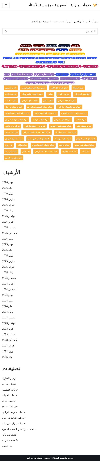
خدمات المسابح (10, 406)
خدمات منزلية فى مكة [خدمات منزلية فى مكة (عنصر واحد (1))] (13, 107)
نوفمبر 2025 (8, 216)
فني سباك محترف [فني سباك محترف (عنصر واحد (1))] (69, 151)
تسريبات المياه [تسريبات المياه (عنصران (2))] (63, 94)
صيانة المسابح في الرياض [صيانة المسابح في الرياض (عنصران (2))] (84, 145)
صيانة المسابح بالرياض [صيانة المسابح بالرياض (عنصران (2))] (14, 139)
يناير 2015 (7, 357)
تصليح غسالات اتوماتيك (62, 83)
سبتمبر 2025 (8, 227)
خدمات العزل (9, 401)
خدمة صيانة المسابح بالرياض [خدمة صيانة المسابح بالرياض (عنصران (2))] (45, 113)
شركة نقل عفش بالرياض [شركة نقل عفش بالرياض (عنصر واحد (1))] (85, 139)
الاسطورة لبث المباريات (42, 49)
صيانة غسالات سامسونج (16, 78)
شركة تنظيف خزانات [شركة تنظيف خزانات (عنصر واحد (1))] (41, 120)
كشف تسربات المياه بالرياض (30, 54)
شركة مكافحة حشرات (37, 83)
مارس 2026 (8, 199)
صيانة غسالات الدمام (22, 74)
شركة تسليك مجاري (46, 62)
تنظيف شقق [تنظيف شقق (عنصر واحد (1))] (48, 101)
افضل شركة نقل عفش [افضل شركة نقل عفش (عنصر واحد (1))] (59, 88)
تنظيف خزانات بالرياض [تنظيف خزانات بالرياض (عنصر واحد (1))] (66, 101)
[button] (6, 31)
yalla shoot (75, 49)
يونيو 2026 (7, 182)
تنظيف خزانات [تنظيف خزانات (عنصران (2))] (10, 94)
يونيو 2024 (7, 300)
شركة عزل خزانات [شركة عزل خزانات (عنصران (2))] (12, 126)
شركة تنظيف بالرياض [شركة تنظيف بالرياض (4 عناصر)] (62, 120)
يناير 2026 (7, 210)
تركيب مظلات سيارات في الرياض (64, 66)
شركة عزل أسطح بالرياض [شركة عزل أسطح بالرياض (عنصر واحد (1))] (35, 126)
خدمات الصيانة (9, 395)
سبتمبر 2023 (8, 334)
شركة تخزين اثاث (75, 54)
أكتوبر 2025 (8, 221)
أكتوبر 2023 (8, 329)
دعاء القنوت (62, 74)
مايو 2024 (7, 306)
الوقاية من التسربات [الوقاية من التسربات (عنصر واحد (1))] (82, 94)
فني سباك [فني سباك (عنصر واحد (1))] (85, 151)
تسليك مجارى (9, 384)
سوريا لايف (62, 49)
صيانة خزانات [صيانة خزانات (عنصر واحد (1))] (64, 145)
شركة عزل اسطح (55, 54)
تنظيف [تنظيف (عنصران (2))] (50, 94)
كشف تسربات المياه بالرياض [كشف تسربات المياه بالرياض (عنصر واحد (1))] (46, 151)
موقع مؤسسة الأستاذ (62, 458)
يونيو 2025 (7, 244)
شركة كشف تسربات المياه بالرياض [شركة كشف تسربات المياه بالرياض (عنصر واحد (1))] (36, 132)
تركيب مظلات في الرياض (32, 66)
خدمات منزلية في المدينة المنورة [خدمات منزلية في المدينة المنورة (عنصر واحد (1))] (73, 113)
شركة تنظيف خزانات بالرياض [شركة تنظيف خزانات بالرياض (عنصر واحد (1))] (16, 120)
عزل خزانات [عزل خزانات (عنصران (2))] (22, 145)
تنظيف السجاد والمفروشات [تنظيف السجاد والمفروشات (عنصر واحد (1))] (32, 94)
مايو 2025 (7, 250)
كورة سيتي (64, 45)
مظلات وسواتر (90, 66)
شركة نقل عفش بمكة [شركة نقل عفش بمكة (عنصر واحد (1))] (62, 139)
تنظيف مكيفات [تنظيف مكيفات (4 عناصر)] (11, 101)
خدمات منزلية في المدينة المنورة (19, 429)
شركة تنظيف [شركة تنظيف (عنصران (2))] (81, 120)
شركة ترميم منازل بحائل (49, 58)
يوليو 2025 (7, 238)
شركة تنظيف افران (44, 74)
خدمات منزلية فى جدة (13, 418)
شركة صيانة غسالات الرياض (44, 78)
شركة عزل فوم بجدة (74, 58)
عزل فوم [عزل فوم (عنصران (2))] (8, 145)
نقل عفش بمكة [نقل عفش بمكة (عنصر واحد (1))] (11, 151)
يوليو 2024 (7, 295)
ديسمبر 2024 (9, 278)
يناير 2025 (7, 272)
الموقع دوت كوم (35, 458)
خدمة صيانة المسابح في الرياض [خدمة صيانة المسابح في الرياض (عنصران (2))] (17, 113)
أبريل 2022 (7, 351)
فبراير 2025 (8, 267)
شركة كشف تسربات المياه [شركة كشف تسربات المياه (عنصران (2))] (65, 132)
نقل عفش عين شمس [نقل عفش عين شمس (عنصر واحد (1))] (13, 158)
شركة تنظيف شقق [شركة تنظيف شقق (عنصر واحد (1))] (84, 126)
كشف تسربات (9, 434)
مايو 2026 (7, 188)
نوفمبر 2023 (8, 323)
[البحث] (53, 31)
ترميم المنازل (9, 378)
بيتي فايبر (92, 58)
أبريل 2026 (7, 193)
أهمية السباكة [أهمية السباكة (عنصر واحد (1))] (78, 88)
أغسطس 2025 (9, 233)
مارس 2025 (8, 261)
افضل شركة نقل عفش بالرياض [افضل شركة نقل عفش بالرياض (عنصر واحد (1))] (33, 88)
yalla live (23, 49)
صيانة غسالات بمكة (70, 78)
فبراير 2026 (8, 205)
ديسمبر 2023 (9, 317)
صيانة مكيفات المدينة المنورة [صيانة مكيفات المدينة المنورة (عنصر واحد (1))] (43, 145)
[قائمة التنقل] (5, 5)
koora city (51, 45)
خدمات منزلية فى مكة (13, 423)
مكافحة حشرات (10, 440)
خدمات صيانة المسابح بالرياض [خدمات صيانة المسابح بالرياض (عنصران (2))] (69, 107)
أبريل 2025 (7, 255)
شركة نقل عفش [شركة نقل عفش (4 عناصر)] (11, 132)
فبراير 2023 (8, 345)
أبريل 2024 (7, 312)
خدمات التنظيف (10, 389)
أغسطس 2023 (9, 340)
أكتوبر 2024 (8, 283)
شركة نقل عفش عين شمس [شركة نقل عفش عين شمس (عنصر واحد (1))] (38, 139)
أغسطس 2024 (9, 289)
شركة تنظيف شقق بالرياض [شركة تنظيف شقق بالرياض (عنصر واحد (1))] (60, 126)
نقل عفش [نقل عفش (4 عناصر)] (26, 151)
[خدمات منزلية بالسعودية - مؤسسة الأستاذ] (63, 5)
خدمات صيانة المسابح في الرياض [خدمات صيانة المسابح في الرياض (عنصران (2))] (40, 107)
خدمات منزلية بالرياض (13, 412)
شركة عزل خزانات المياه (83, 74)
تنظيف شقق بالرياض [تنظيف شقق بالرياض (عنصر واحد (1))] (30, 101)
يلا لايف (75, 45)
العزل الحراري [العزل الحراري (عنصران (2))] (10, 88)
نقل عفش (7, 446)
